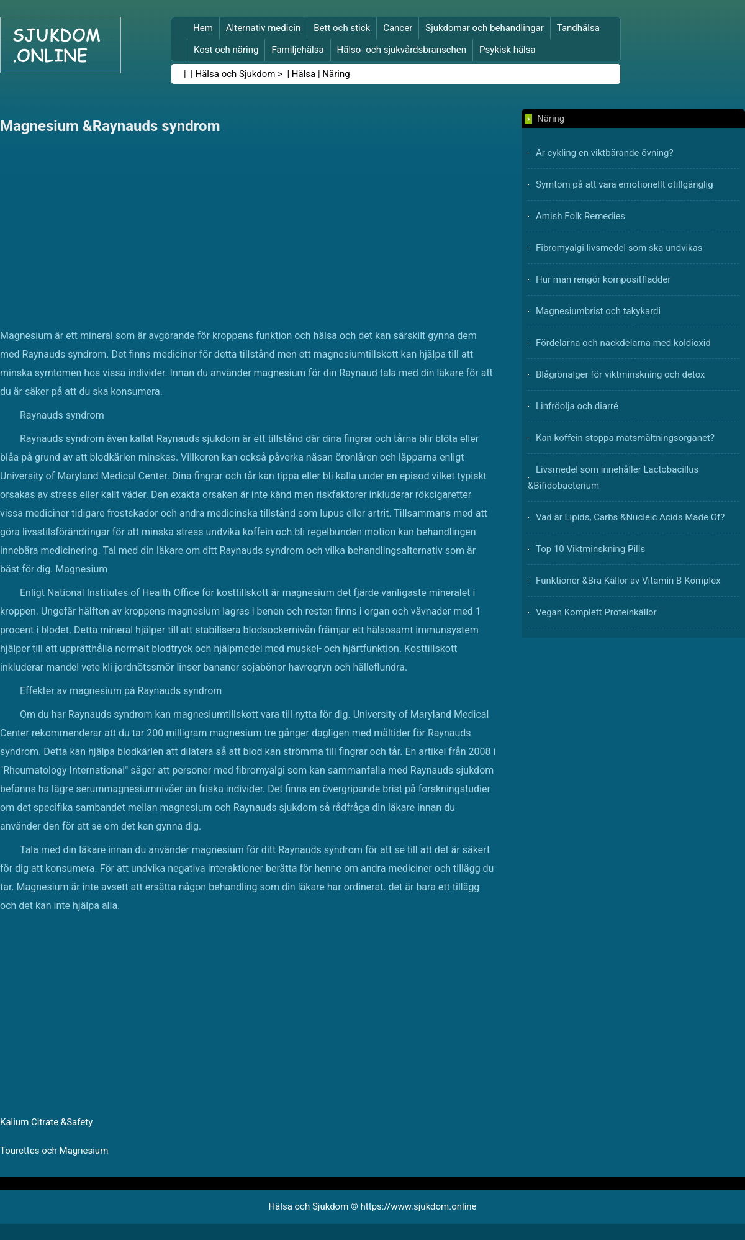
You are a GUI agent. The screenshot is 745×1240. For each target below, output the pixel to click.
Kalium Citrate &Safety (46, 1122)
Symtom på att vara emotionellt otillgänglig (624, 184)
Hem (203, 28)
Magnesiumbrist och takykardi (598, 311)
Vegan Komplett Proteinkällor (596, 612)
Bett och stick (342, 28)
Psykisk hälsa (507, 49)
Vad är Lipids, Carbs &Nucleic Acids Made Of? (630, 517)
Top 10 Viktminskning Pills (590, 548)
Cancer (397, 28)
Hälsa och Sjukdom (236, 73)
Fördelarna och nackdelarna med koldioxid (623, 342)
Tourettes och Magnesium (54, 1150)
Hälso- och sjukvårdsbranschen (401, 49)
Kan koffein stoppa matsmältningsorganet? (625, 437)
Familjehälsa (297, 49)
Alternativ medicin (263, 28)
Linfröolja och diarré (577, 406)
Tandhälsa (578, 28)
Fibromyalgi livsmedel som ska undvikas (619, 247)
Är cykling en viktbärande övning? (605, 152)
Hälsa (303, 73)
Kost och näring (226, 49)
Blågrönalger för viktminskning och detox (620, 374)
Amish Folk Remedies (580, 216)
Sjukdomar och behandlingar (484, 28)
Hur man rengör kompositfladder (603, 279)
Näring (336, 73)
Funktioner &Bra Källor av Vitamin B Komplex (628, 580)
